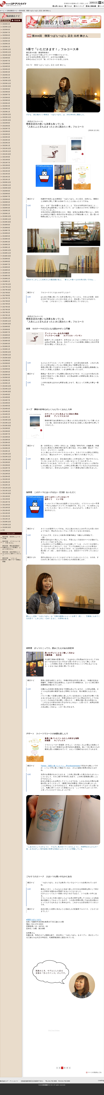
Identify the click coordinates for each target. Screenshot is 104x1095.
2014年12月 (6, 386)
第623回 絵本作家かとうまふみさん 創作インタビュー (11, 553)
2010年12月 (6, 522)
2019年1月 (6, 247)
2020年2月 (6, 210)
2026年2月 (6, 24)
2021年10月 (6, 154)
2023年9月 (6, 89)
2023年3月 (6, 106)
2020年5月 (6, 202)
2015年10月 (6, 358)
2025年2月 (6, 44)
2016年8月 (6, 329)
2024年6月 (6, 63)
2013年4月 (6, 442)
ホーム (2, 10)
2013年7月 (6, 434)
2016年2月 (6, 346)
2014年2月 (6, 414)
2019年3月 (6, 242)
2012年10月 (6, 459)
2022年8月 (6, 126)
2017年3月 (6, 309)
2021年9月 (6, 157)
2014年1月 (6, 417)
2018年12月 (6, 250)
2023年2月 (6, 109)
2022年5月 (6, 134)
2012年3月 (6, 479)
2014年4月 (6, 408)
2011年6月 (6, 505)
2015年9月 (6, 360)
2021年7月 (6, 162)
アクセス (69, 6)
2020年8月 (6, 193)
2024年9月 (6, 58)
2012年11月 (6, 456)
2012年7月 (6, 468)
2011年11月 (6, 490)
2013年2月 (6, 448)
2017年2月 (6, 312)
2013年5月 (6, 440)
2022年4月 (6, 137)
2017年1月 (6, 315)
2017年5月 (6, 304)
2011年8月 (6, 499)
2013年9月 (6, 428)
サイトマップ (80, 6)
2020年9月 (6, 191)
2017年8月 (6, 295)
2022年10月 (6, 120)
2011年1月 (6, 519)
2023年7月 (6, 94)
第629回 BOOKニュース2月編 (11, 537)
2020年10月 (6, 188)
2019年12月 (6, 216)
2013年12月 (6, 420)
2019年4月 (6, 239)
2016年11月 (6, 321)
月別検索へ (16, 20)
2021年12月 (6, 148)
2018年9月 (6, 259)
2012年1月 (6, 485)
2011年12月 (6, 488)
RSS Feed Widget (54, 1030)
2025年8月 (6, 29)
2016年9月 (6, 326)
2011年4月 (6, 510)
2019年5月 (6, 236)
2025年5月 (6, 38)
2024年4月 (6, 69)
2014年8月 (6, 397)
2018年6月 (6, 267)
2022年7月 (6, 128)
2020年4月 (6, 205)
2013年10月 (6, 425)
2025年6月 (6, 35)
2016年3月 (6, 343)
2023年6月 (6, 97)
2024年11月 (6, 52)
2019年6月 (6, 233)
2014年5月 (6, 406)
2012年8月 (6, 465)
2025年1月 (6, 46)
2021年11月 (6, 151)
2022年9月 (6, 123)
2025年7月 (6, 32)
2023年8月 (6, 92)
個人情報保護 (92, 6)
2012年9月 (6, 462)
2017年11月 (6, 287)
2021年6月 (6, 165)
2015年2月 (6, 380)
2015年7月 (6, 366)
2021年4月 (6, 171)
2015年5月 (6, 372)
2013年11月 (6, 423)
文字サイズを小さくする (99, 2)
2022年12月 (6, 114)
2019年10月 (6, 222)
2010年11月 (6, 524)
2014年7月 (6, 400)
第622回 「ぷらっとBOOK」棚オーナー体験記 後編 (11, 559)
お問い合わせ (58, 6)
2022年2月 (6, 143)
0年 (3, 530)
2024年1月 (6, 78)
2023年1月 (6, 111)
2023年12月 (6, 80)
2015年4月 (6, 374)
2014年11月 (6, 389)
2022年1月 (6, 145)
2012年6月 (6, 471)
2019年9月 (6, 225)
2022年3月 (6, 140)
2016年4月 (6, 340)
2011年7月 (6, 502)
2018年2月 (6, 278)
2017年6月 (6, 301)
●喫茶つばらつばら (33, 919)
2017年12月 (6, 284)
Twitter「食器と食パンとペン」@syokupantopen (60, 766)
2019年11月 (6, 219)
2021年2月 (6, 177)
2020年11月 (6, 185)
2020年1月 (6, 213)
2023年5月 (6, 100)
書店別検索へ (5, 20)
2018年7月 (6, 264)
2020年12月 (6, 182)
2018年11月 (6, 253)
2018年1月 (6, 281)
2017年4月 (6, 307)
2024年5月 (6, 66)
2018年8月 (6, 261)
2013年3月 (6, 445)
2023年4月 (6, 103)
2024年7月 (6, 61)
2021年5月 (6, 168)
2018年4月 (6, 273)
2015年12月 (6, 352)
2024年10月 (6, 55)
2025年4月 (6, 41)
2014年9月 (6, 394)
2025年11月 (6, 27)
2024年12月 (6, 49)
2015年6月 (6, 369)
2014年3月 (6, 411)
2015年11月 (6, 355)
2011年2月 (6, 516)
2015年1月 (6, 383)
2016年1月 (6, 349)
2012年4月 (6, 476)
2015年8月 (6, 363)
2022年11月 (6, 117)
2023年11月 (6, 83)
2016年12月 (6, 318)
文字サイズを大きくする (102, 2)
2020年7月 (6, 196)
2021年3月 (6, 174)
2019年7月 (6, 230)
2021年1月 (6, 179)
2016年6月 (6, 335)
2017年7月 (6, 298)
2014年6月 (6, 403)
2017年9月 (6, 292)
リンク (102, 6)
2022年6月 (6, 131)
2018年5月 (6, 270)
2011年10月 (6, 493)
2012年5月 (6, 474)
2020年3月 (6, 208)
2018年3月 (6, 275)
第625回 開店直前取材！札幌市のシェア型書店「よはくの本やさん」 (11, 547)
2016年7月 (6, 332)
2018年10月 (6, 256)
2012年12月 (6, 454)
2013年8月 (6, 431)
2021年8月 (6, 159)
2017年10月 (6, 290)
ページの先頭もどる (95, 1072)
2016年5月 (6, 338)
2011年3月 (6, 513)
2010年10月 (6, 527)
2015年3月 (6, 377)
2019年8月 (6, 227)
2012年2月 (6, 482)
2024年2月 (6, 75)
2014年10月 (6, 391)
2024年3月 (6, 72)
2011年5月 (6, 507)
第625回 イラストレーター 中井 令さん (11, 542)
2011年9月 (6, 496)
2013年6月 (6, 437)
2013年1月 (6, 451)
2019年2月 (6, 244)
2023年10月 (6, 86)
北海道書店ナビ (12, 10)
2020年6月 (6, 199)
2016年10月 (6, 324)
